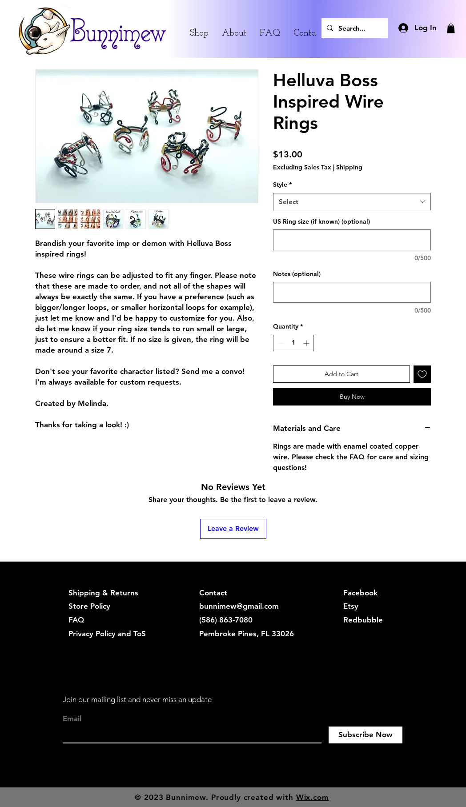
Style (282, 185)
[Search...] (353, 28)
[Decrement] (279, 343)
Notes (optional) (297, 274)
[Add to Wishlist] (422, 374)
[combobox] (352, 201)
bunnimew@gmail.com (239, 606)
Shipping (349, 167)
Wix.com (312, 797)
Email (72, 719)
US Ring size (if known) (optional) (321, 221)
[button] (451, 28)
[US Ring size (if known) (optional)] (351, 239)
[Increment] (307, 343)
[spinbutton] (293, 343)
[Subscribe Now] (365, 735)
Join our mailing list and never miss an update (137, 699)
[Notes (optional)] (351, 292)
